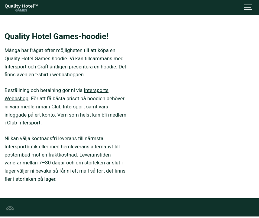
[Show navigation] (248, 7)
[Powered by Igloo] (9, 208)
